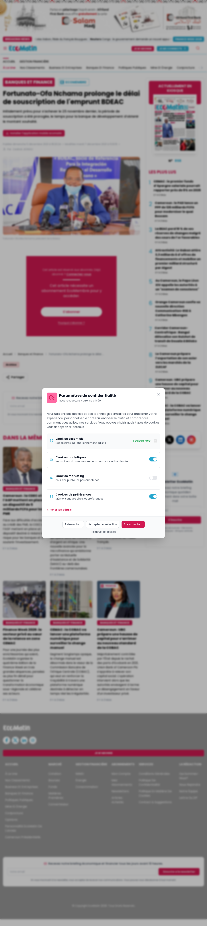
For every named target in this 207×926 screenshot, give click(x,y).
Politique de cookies (103, 532)
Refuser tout (73, 524)
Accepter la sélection (102, 524)
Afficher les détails (59, 510)
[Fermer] (158, 394)
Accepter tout (133, 524)
